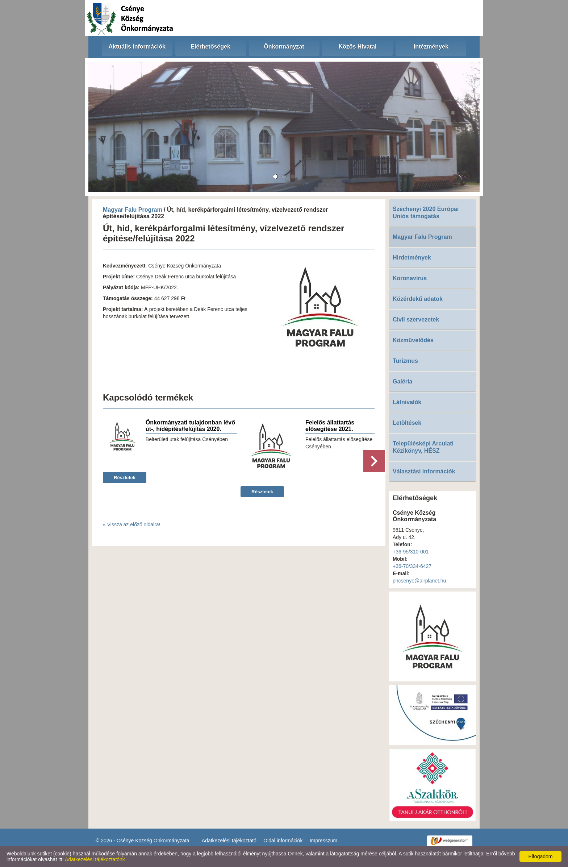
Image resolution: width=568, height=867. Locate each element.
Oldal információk (282, 840)
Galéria (402, 381)
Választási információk (424, 471)
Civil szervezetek (416, 319)
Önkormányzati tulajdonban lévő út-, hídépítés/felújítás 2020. (190, 425)
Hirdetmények (412, 257)
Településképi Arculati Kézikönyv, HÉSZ (423, 447)
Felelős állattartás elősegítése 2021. (329, 425)
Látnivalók (407, 402)
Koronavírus (410, 278)
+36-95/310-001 (411, 552)
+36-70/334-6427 (412, 566)
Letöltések (407, 423)
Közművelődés (413, 340)
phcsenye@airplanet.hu (419, 581)
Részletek (124, 477)
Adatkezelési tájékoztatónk (95, 859)
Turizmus (405, 361)
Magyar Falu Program (132, 210)
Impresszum (323, 840)
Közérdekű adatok (418, 299)
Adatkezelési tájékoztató (229, 840)
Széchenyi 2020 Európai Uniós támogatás (426, 212)
